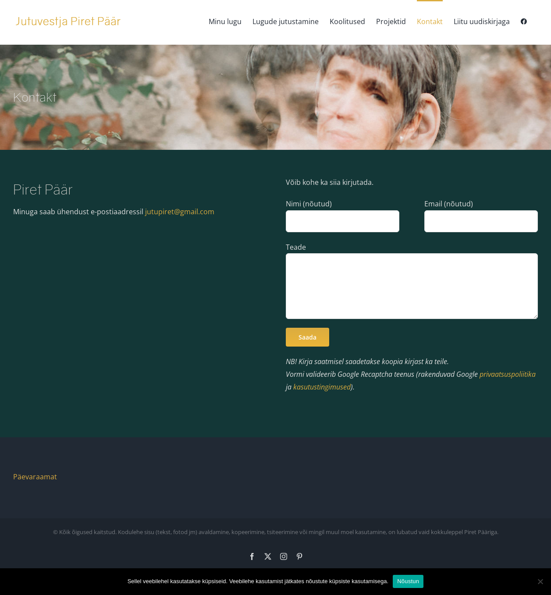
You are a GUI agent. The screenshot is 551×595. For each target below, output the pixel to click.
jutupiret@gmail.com (179, 211)
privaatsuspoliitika (508, 374)
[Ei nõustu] (540, 581)
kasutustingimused (322, 387)
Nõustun (408, 581)
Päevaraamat (35, 477)
